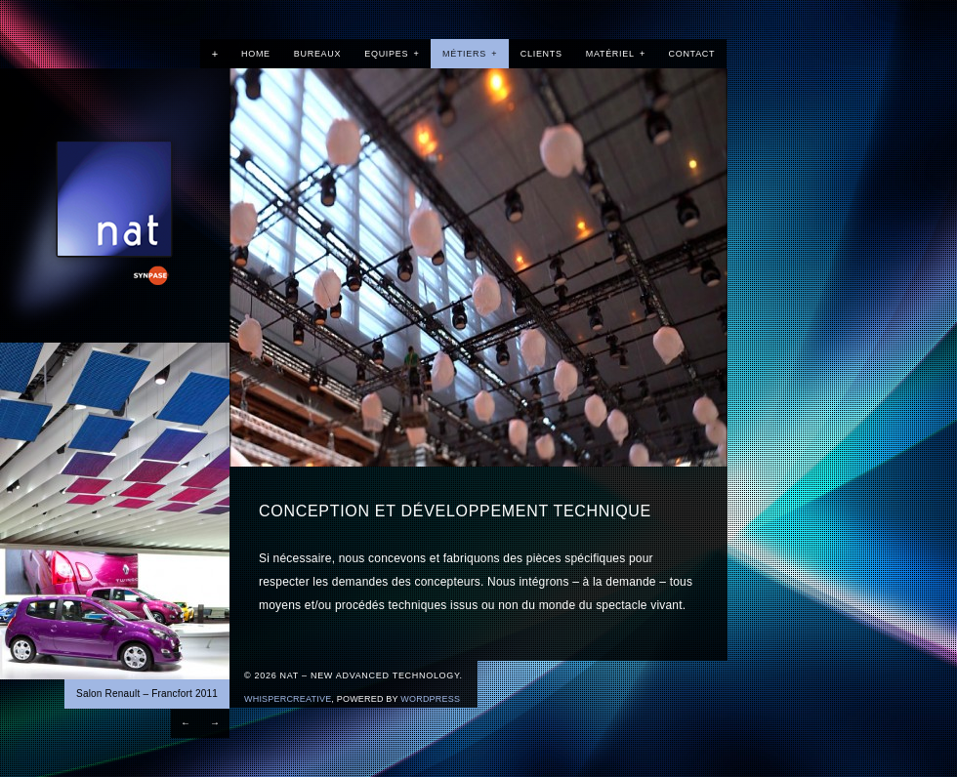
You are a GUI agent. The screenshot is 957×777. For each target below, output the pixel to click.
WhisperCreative (287, 699)
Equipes (391, 54)
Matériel (615, 54)
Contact (692, 54)
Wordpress (430, 699)
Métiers (469, 54)
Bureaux (317, 54)
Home (255, 54)
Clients (541, 54)
